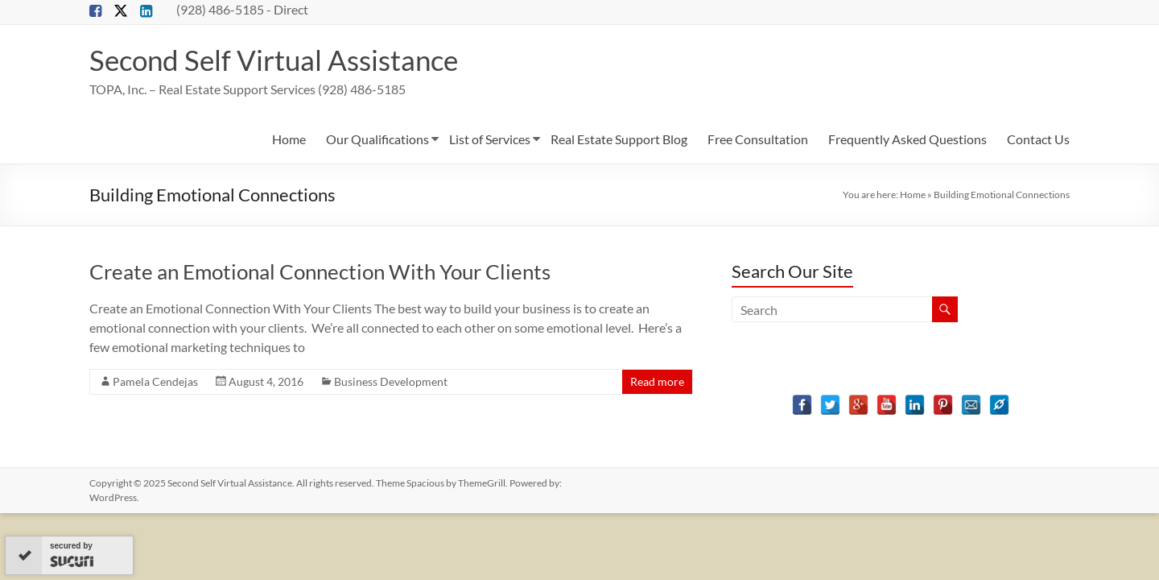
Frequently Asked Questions (907, 139)
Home (289, 139)
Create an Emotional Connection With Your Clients (320, 271)
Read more (657, 381)
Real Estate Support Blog (619, 139)
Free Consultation (757, 139)
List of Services (489, 139)
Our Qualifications (377, 139)
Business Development (391, 381)
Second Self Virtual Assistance (278, 59)
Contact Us (1038, 139)
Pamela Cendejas (155, 381)
